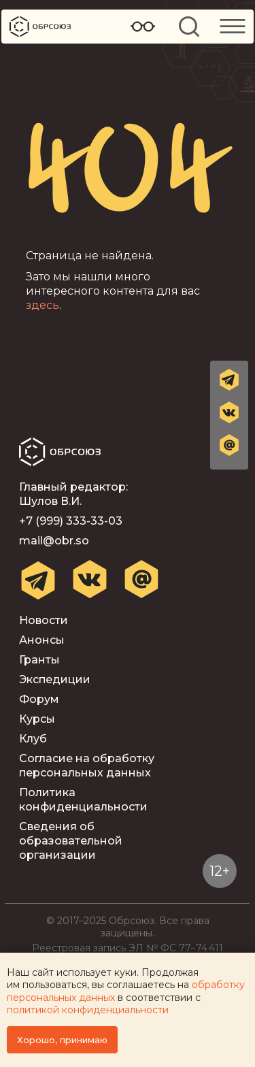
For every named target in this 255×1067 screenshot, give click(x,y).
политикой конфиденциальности (88, 1010)
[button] (229, 445)
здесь (42, 305)
